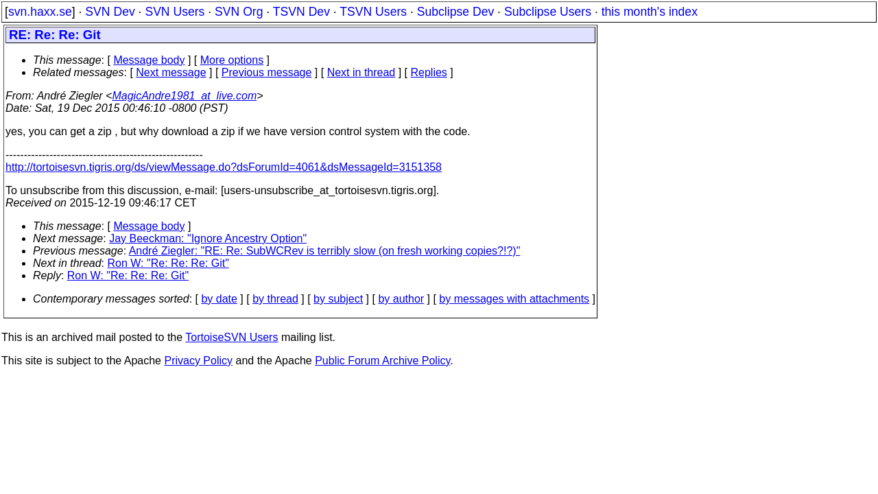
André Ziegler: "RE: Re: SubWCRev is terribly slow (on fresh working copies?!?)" (325, 251)
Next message (171, 72)
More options (232, 60)
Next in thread (361, 72)
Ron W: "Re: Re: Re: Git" (168, 263)
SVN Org (239, 12)
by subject (338, 299)
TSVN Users (373, 12)
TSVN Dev (301, 12)
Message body (149, 60)
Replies (429, 72)
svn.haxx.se (40, 12)
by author (401, 299)
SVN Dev (109, 12)
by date (219, 299)
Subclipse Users (547, 12)
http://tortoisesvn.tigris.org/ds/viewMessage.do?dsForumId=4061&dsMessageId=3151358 (223, 167)
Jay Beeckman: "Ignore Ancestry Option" (208, 238)
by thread (275, 299)
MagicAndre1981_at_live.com (184, 96)
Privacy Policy (198, 360)
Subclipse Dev (455, 12)
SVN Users (174, 12)
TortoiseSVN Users (231, 337)
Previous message (267, 72)
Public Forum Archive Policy (382, 360)
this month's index (650, 12)
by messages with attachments (514, 299)
